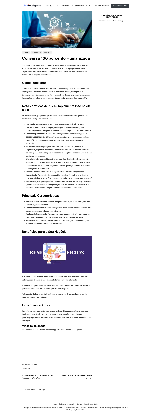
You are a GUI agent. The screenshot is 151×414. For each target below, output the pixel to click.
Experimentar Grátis (120, 6)
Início (55, 404)
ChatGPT (26, 52)
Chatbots (35, 52)
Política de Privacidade (66, 404)
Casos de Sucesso (101, 5)
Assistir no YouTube (29, 365)
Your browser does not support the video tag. (112, 30)
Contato (79, 404)
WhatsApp (47, 52)
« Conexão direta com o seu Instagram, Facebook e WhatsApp (38, 376)
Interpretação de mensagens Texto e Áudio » (77, 376)
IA (41, 52)
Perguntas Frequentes (81, 5)
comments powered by (34, 389)
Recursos (65, 5)
